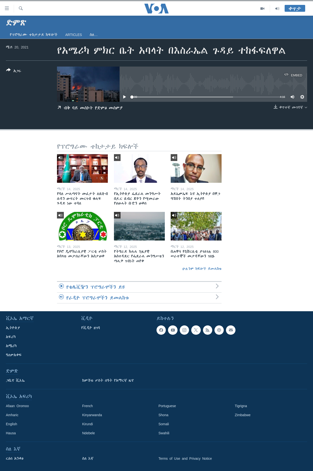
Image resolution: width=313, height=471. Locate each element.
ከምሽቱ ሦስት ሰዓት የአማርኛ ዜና (108, 380)
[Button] (13, 71)
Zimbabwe (243, 415)
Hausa (11, 433)
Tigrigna (241, 406)
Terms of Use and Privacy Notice (185, 458)
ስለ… (94, 35)
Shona (163, 415)
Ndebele (88, 433)
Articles (73, 35)
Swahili (163, 433)
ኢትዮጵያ (13, 328)
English (11, 424)
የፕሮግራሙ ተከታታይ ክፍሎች (33, 35)
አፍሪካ (11, 337)
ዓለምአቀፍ (14, 355)
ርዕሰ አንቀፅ (14, 458)
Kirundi (87, 424)
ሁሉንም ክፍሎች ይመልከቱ (202, 269)
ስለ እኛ (87, 458)
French (87, 406)
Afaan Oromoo (17, 406)
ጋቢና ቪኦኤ (15, 380)
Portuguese (167, 406)
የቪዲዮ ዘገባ (90, 328)
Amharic (12, 415)
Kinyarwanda (92, 415)
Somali (163, 424)
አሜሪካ (11, 346)
